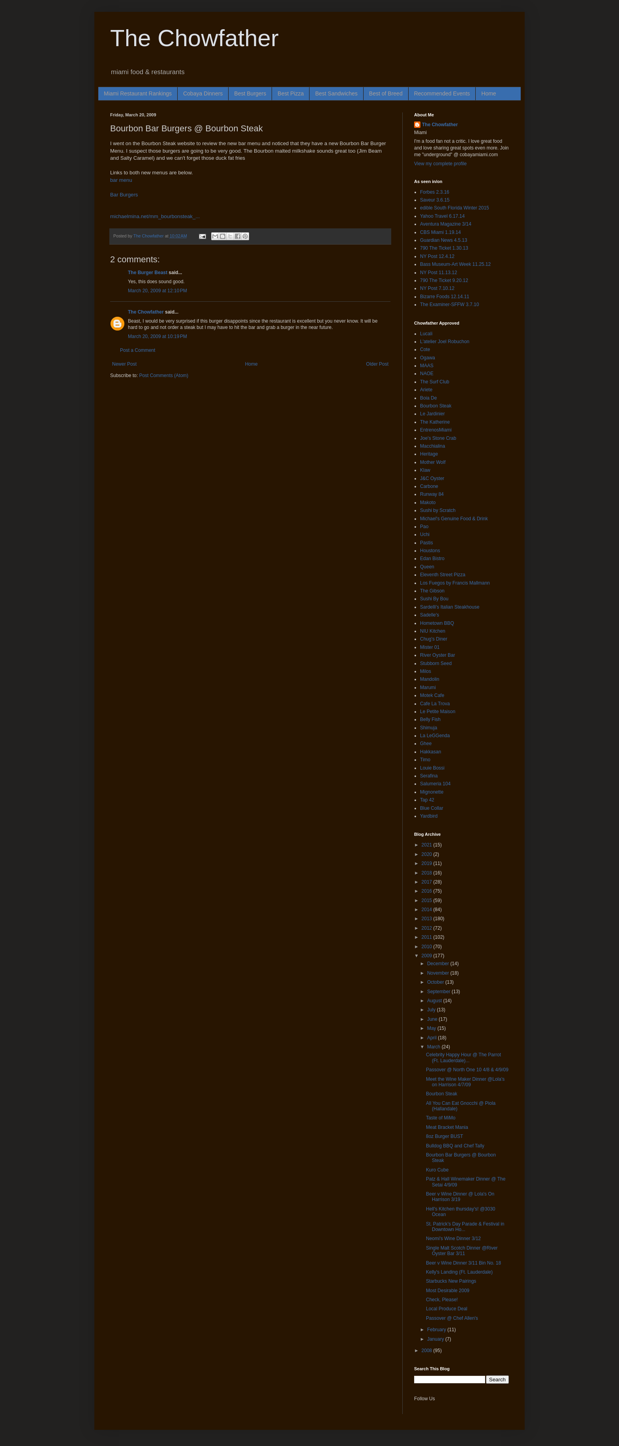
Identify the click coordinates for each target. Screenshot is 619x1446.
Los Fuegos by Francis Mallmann (455, 583)
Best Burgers (250, 93)
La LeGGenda (435, 735)
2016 (427, 891)
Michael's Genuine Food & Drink (454, 518)
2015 (427, 900)
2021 (427, 845)
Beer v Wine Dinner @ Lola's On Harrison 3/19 (460, 1196)
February (437, 1329)
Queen (427, 567)
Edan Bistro (432, 558)
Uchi (425, 534)
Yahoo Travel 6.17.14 (442, 216)
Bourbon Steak (435, 406)
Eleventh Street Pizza (442, 574)
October (436, 982)
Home (488, 93)
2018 (427, 873)
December (438, 963)
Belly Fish (430, 719)
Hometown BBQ (437, 623)
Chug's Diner (433, 639)
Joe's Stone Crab (438, 438)
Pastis (426, 543)
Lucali (426, 333)
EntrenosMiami (436, 430)
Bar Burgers (124, 195)
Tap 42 (427, 800)
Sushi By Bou (434, 599)
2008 (427, 1350)
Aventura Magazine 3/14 (445, 224)
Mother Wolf (432, 462)
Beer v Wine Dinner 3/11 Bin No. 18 (463, 1263)
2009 (427, 955)
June (433, 1019)
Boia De (428, 398)
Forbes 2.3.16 (434, 192)
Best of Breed (386, 93)
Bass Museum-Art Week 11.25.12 (455, 264)
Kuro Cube (437, 1170)
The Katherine (435, 422)
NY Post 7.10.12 (437, 288)
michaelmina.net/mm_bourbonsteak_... (155, 216)
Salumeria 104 (435, 784)
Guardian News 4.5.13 (443, 240)
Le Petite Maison (437, 711)
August (435, 1000)
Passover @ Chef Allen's (452, 1318)
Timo (425, 759)
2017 (427, 882)
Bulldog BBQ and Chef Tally (455, 1146)
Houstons (430, 550)
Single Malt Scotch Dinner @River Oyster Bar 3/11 (462, 1250)
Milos (425, 671)
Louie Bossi (432, 768)
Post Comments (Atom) (163, 375)
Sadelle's (429, 615)
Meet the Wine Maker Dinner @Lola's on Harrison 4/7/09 (465, 1081)
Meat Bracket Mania (447, 1127)
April (432, 1038)
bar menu (121, 180)
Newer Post (124, 364)
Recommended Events (442, 93)
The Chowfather (194, 38)
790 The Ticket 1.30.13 (444, 248)
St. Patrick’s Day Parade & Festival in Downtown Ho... (465, 1226)
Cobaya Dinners (203, 93)
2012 (427, 928)
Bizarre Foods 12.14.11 (444, 296)
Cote (425, 349)
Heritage (429, 454)
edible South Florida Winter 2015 (454, 208)
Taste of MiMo (441, 1118)
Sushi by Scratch (438, 510)
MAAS (426, 365)
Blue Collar (431, 808)
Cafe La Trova (435, 703)
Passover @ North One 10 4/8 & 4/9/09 (467, 1069)
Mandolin (429, 679)
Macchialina (432, 446)
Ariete (426, 389)
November (438, 973)
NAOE (426, 373)
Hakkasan (430, 752)
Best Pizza (291, 93)
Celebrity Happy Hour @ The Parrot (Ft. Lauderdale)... (463, 1057)
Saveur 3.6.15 (435, 200)
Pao (424, 526)
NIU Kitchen (432, 631)
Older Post (377, 364)
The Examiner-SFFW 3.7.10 (449, 304)
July (432, 1010)
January (436, 1339)
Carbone (429, 486)
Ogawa (427, 358)
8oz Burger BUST (444, 1136)
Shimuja (428, 727)
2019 (427, 863)
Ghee (425, 743)
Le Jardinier (432, 414)
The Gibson (432, 591)
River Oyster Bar (437, 655)
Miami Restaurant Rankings (138, 93)
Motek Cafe (432, 695)
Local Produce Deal (446, 1308)
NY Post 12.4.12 (437, 256)
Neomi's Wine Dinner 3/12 (453, 1238)
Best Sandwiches (336, 93)
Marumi (428, 687)
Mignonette (431, 792)
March (434, 1047)
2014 (427, 909)
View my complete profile (440, 163)
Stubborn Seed (436, 663)
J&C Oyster (432, 478)
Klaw (425, 470)
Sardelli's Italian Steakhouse (449, 607)
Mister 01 (429, 647)
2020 (427, 854)
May (432, 1028)
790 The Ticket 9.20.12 (444, 280)
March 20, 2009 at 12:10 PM (157, 290)
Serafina (429, 776)
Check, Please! (442, 1299)
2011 (427, 937)
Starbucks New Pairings (451, 1281)
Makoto (427, 502)
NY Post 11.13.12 (438, 272)
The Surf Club (434, 382)
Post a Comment (137, 350)
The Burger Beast (147, 272)
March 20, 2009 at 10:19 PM (157, 336)
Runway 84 (432, 494)
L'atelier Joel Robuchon (444, 341)
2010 (427, 946)
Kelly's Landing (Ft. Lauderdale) (459, 1272)
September (439, 991)
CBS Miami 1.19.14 (440, 232)
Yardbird (428, 816)
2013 (427, 918)
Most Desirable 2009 (447, 1290)
